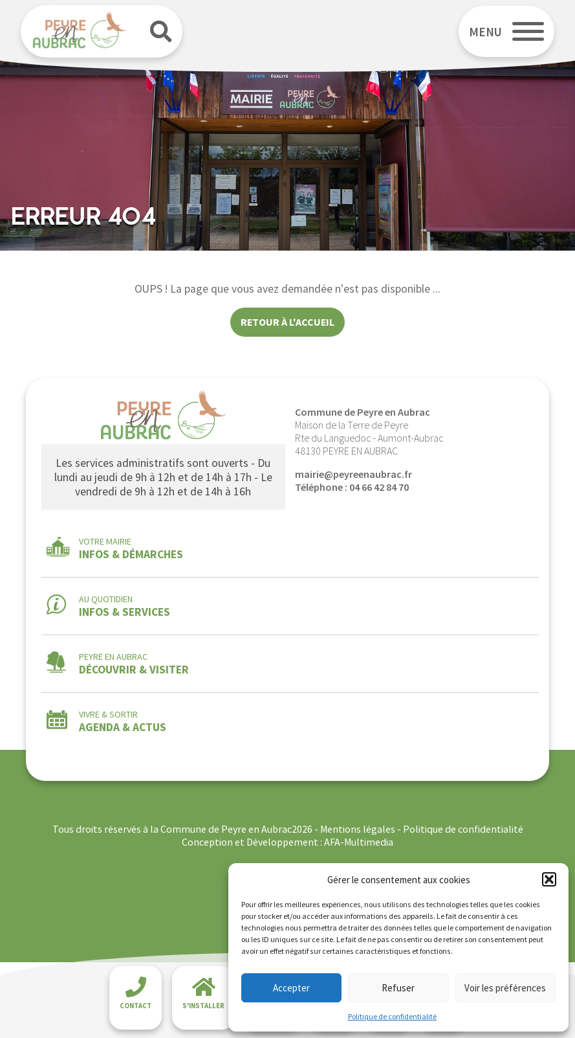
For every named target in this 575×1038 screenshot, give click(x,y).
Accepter (291, 988)
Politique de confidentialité (392, 1016)
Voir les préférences (505, 988)
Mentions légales (357, 828)
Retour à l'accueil (287, 321)
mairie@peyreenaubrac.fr (353, 474)
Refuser (398, 988)
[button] (549, 879)
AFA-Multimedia (358, 841)
